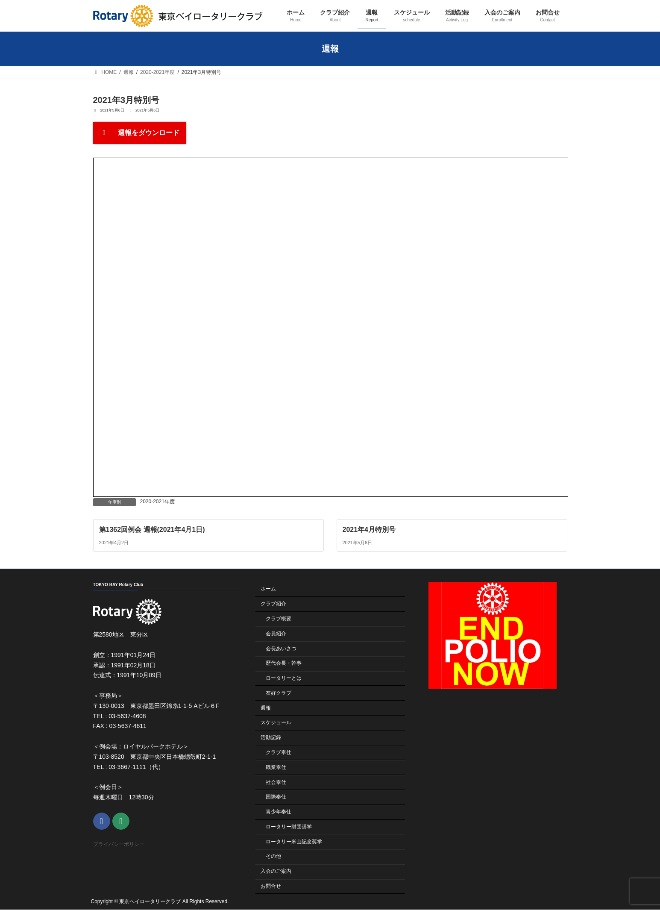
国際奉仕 (276, 797)
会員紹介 (276, 634)
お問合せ (271, 886)
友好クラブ (278, 693)
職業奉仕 (276, 767)
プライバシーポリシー (118, 845)
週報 (266, 708)
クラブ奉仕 (278, 752)
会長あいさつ (281, 649)
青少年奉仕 (278, 812)
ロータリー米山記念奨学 (294, 842)
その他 (273, 857)
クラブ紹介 (273, 604)
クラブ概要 (278, 619)
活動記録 (271, 737)
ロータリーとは (284, 678)
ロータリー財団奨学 (289, 827)
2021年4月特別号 (369, 529)
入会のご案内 (276, 871)
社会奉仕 (276, 782)
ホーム (268, 589)
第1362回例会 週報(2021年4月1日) (152, 529)
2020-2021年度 (157, 502)
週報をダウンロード (139, 132)
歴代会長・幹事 (284, 663)
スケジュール (276, 723)
